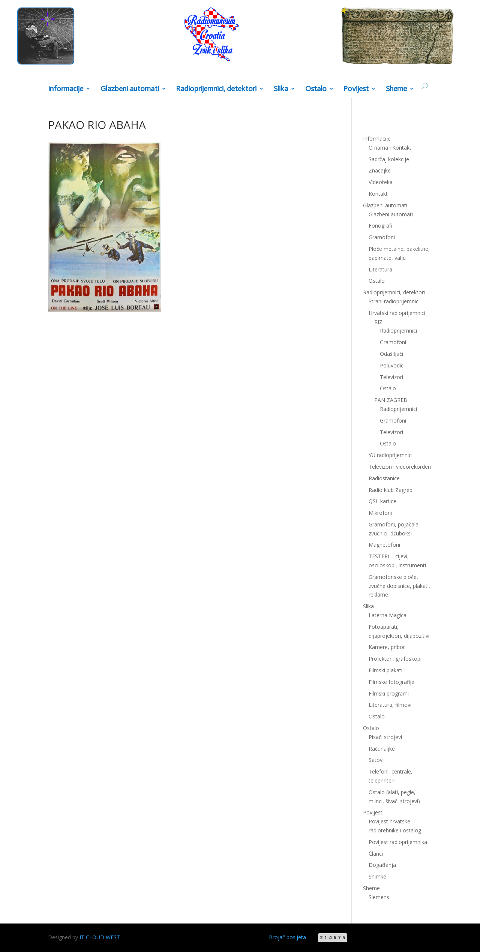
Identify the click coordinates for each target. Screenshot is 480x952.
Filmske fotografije (391, 681)
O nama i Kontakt (390, 147)
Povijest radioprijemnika (398, 842)
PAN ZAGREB (390, 399)
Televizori (391, 377)
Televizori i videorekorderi (400, 466)
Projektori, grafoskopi (395, 658)
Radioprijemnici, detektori (216, 89)
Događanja (382, 864)
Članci (376, 853)
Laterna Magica (387, 615)
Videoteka (381, 182)
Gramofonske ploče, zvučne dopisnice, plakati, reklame (399, 585)
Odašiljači (391, 353)
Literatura (380, 269)
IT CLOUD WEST (100, 937)
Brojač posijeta (287, 937)
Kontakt (378, 193)
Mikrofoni (380, 512)
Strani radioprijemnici (394, 301)
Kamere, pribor (387, 647)
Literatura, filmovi (390, 704)
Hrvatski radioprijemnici (397, 312)
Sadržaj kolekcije (389, 159)
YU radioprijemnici (390, 455)
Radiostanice (384, 478)
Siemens (379, 897)
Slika (281, 89)
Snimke (377, 876)
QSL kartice (382, 501)
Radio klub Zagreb (390, 489)
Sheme (396, 89)
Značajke (380, 170)
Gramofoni (382, 237)
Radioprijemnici (398, 330)
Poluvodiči (392, 365)
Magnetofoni (384, 544)
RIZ (378, 321)
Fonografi (380, 225)
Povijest (356, 89)
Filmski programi (389, 693)
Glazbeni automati (129, 89)
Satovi (376, 759)
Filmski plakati (385, 670)
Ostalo (316, 89)
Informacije (65, 89)
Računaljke (382, 748)
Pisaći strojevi (385, 737)
